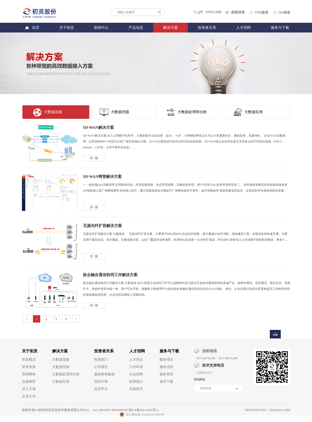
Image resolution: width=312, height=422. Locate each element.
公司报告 (101, 367)
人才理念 (136, 359)
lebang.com (279, 410)
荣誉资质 (29, 367)
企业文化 (29, 396)
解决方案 (170, 28)
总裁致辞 (29, 381)
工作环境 (136, 367)
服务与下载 (280, 28)
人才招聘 (243, 28)
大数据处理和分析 (192, 112)
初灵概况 (29, 359)
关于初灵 (66, 28)
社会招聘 (136, 374)
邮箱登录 (238, 12)
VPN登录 (262, 12)
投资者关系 (207, 28)
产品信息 (136, 28)
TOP (275, 335)
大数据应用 (253, 112)
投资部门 (101, 359)
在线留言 (136, 389)
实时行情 (101, 381)
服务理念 (166, 359)
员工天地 (29, 389)
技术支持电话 (212, 365)
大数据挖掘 (120, 112)
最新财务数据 (104, 374)
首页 (35, 28)
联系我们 (136, 381)
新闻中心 (101, 28)
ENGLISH (213, 12)
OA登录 (284, 12)
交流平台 (101, 389)
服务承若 (166, 374)
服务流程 (166, 367)
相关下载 (166, 381)
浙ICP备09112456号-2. (144, 410)
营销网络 (29, 374)
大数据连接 (53, 112)
